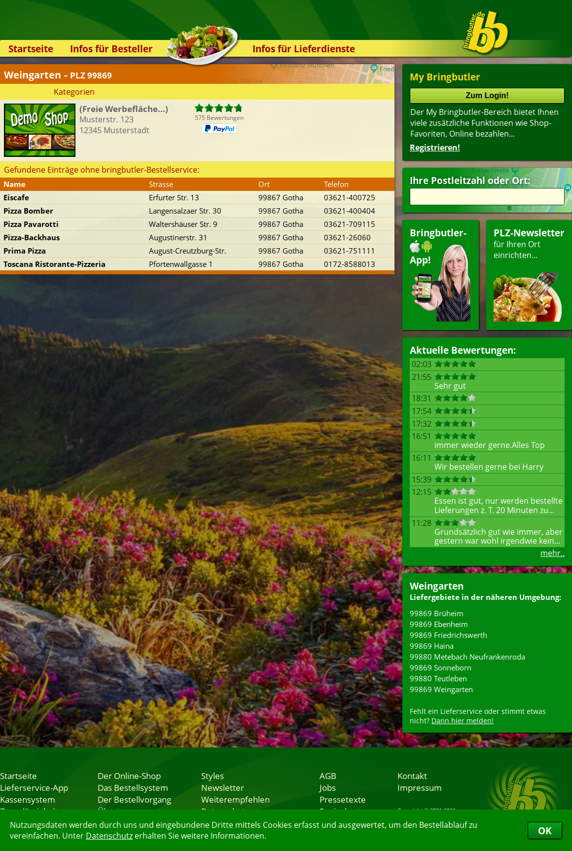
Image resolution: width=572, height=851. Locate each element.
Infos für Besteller (111, 48)
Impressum (419, 787)
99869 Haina (432, 646)
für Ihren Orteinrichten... (529, 274)
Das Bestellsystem (133, 787)
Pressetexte (343, 799)
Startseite (30, 48)
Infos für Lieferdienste (303, 48)
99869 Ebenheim (439, 624)
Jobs (328, 787)
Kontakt (412, 775)
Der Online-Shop (129, 775)
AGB (328, 775)
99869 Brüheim (437, 613)
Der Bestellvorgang (134, 799)
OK (545, 830)
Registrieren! (435, 147)
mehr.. (552, 553)
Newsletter (222, 787)
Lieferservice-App (34, 787)
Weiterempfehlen (235, 799)
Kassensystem (27, 799)
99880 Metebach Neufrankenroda (467, 657)
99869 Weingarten (441, 689)
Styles (212, 775)
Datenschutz (109, 835)
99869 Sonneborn (440, 667)
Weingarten (437, 586)
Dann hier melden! (462, 720)
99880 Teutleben (438, 678)
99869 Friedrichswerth (448, 635)
